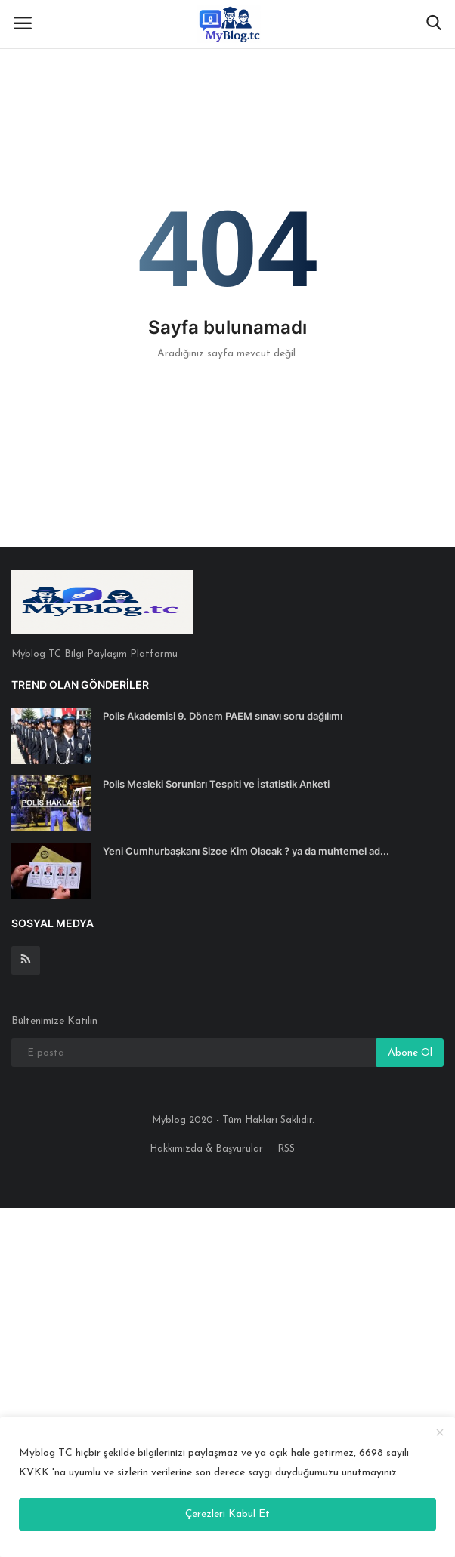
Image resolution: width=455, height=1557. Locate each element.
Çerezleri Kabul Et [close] (227, 1514)
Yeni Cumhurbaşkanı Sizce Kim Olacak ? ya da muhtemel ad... (246, 851)
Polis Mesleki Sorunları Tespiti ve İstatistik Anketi (216, 784)
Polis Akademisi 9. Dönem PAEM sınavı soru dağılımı (222, 716)
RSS (286, 1149)
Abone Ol (410, 1053)
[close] (439, 1433)
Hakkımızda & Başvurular (206, 1149)
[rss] (25, 960)
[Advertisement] (227, 1379)
